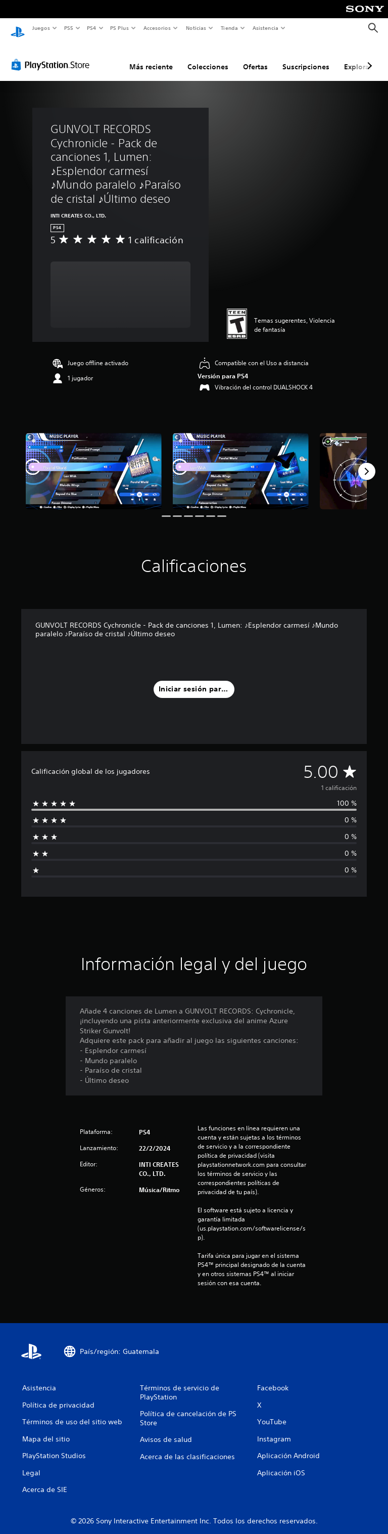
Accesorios (157, 27)
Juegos (41, 27)
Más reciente (151, 57)
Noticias (196, 27)
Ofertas (255, 57)
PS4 (92, 27)
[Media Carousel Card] (94, 461)
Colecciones (207, 57)
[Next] (366, 461)
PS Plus (119, 27)
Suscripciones (305, 57)
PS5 (69, 27)
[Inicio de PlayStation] (17, 28)
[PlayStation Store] (52, 55)
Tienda (229, 27)
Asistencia (265, 27)
